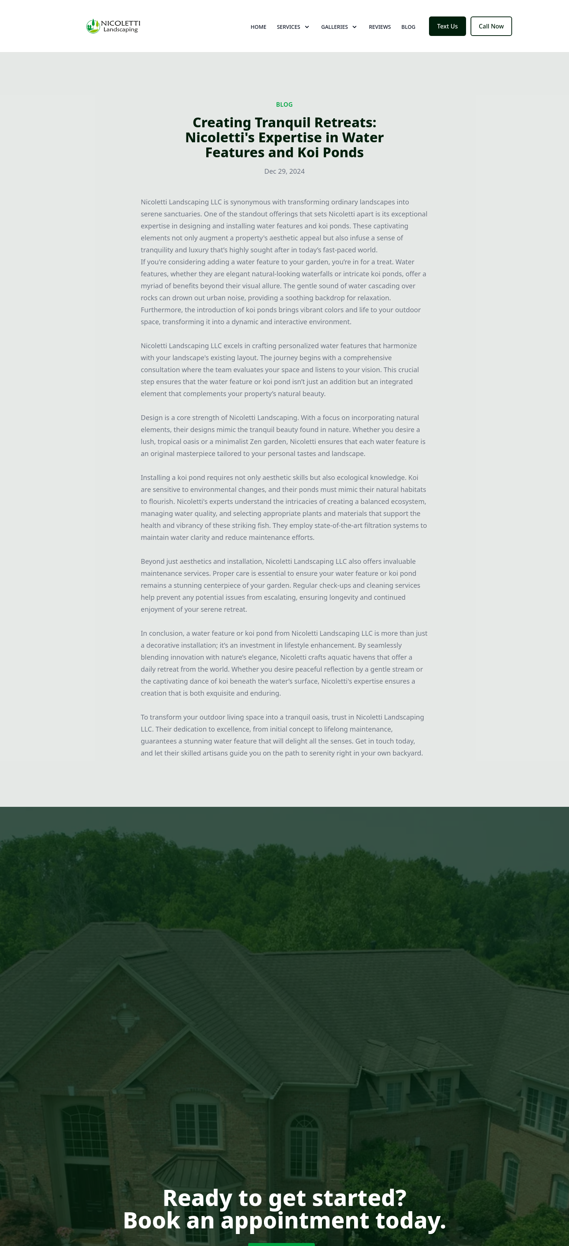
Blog (408, 33)
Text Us (447, 33)
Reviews (380, 33)
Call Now (491, 33)
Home (259, 33)
